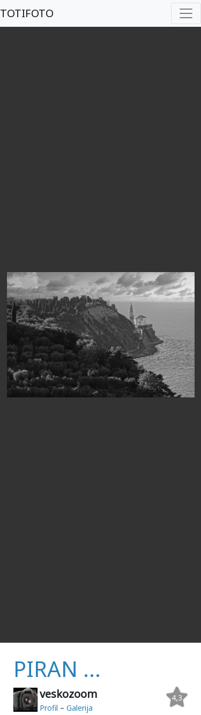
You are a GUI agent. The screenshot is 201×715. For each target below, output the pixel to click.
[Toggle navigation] (186, 13)
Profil (49, 708)
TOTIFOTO (27, 13)
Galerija (79, 708)
